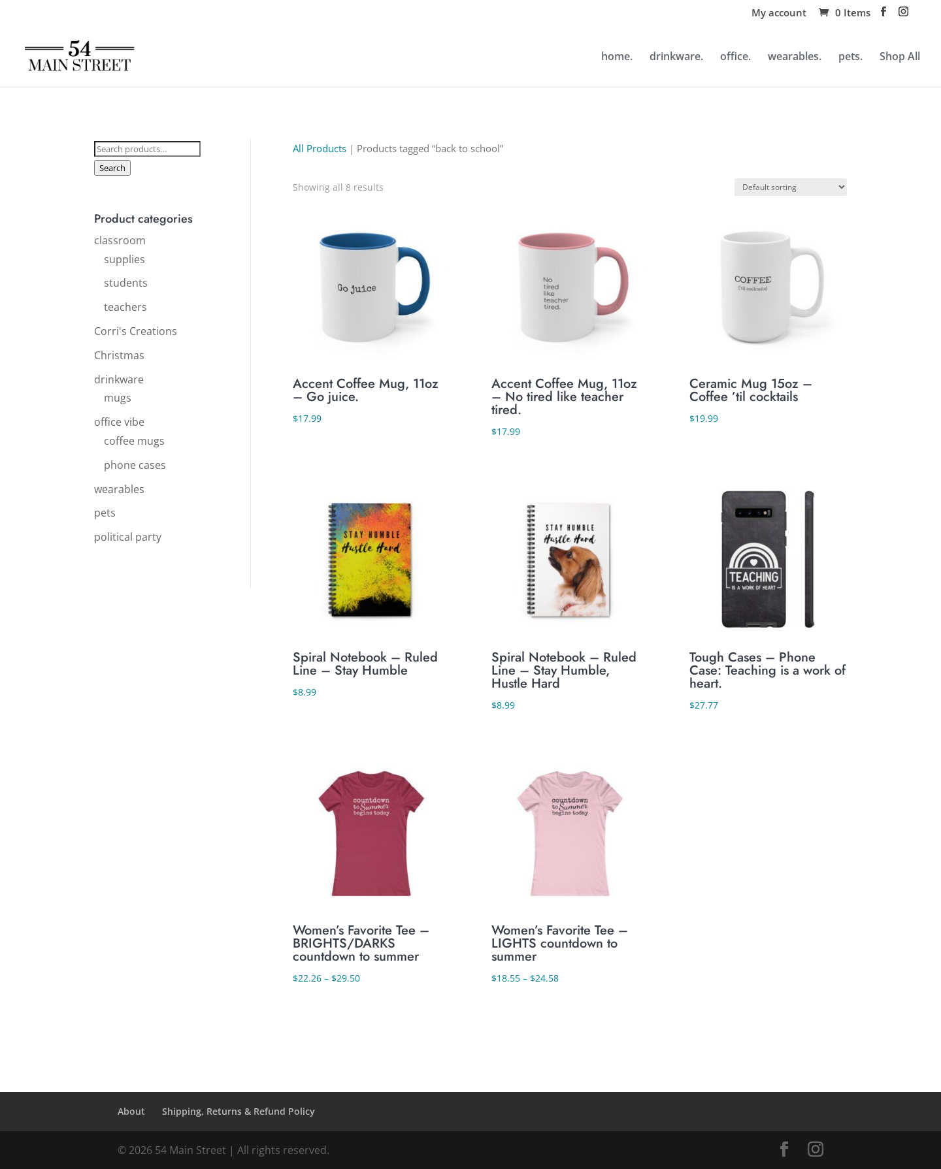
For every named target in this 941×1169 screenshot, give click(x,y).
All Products (319, 148)
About (131, 1111)
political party (127, 537)
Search (112, 168)
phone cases (135, 465)
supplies (124, 259)
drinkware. (676, 57)
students (126, 283)
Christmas (119, 355)
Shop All (900, 57)
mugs (117, 398)
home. (617, 57)
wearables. (794, 57)
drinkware (119, 379)
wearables (119, 489)
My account (778, 13)
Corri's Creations (135, 331)
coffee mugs (134, 441)
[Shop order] (791, 187)
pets (105, 512)
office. (735, 57)
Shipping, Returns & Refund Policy (238, 1111)
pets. (850, 57)
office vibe (119, 422)
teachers (125, 307)
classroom (120, 240)
